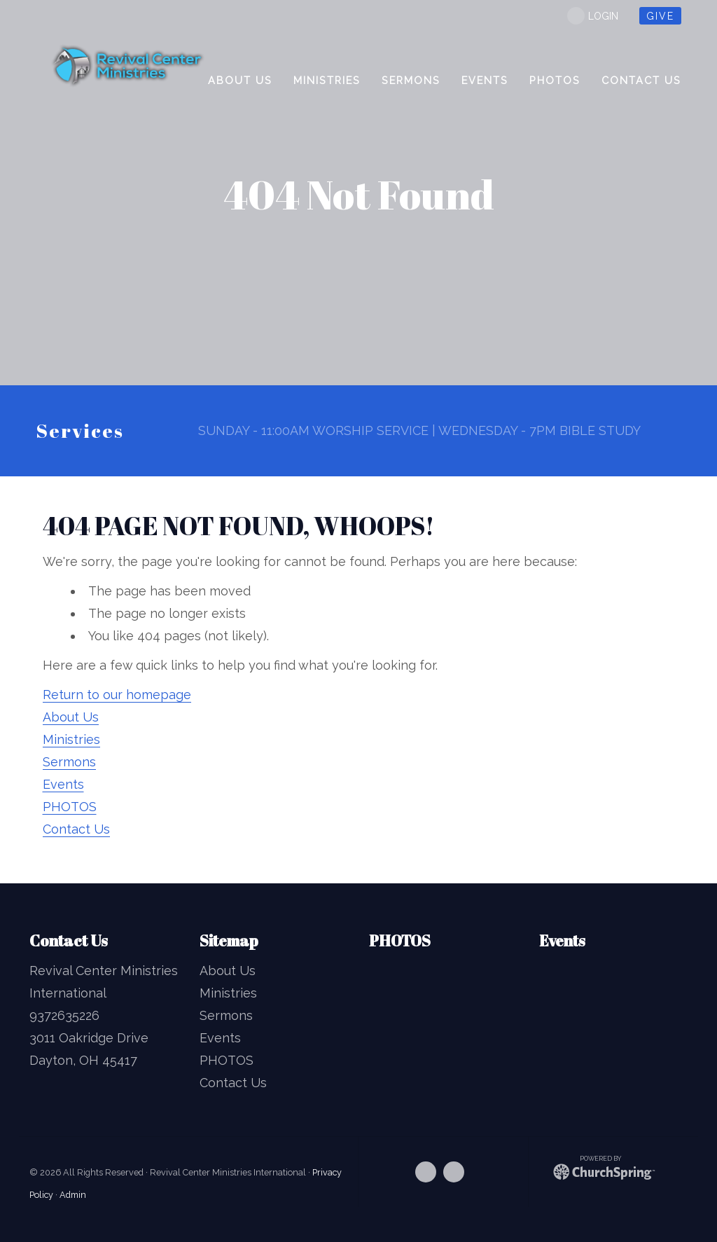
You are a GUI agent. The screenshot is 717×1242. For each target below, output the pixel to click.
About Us (71, 717)
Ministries (71, 739)
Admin (73, 1194)
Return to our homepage (117, 694)
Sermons (69, 761)
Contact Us (76, 829)
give (660, 16)
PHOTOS (70, 806)
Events (63, 784)
